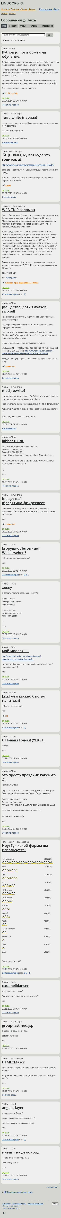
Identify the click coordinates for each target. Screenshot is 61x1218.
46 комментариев (10, 486)
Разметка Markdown (35, 1203)
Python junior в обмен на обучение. (24, 54)
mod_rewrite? (13, 390)
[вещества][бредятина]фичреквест (23, 500)
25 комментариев (10, 378)
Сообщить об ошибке (11, 1206)
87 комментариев (10, 727)
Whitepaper (11, 278)
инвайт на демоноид (20, 1152)
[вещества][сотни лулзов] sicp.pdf (25, 309)
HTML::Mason (13, 1062)
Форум (32, 9)
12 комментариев (10, 1013)
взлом (35, 283)
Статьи (24, 9)
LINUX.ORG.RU (12, 3)
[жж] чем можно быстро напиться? (23, 698)
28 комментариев (10, 683)
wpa (16, 283)
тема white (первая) (19, 117)
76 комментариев (10, 1139)
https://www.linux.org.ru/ (11, 1208)
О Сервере (7, 1203)
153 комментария (10, 575)
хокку (7, 587)
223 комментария (10, 973)
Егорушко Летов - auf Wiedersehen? (20, 550)
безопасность (25, 283)
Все (4, 26)
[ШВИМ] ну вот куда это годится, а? (26, 157)
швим (8, 185)
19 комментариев (10, 833)
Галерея (15, 9)
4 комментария (9, 428)
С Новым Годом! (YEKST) (23, 740)
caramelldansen (15, 985)
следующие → (53, 1187)
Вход (56, 9)
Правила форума (19, 1203)
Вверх (55, 1204)
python (14, 93)
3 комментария (9, 197)
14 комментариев (10, 536)
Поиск (12, 13)
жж (6, 716)
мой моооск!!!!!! (15, 650)
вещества (10, 366)
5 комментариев (10, 142)
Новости (5, 9)
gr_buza (29, 20)
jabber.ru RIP (13, 440)
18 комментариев (10, 638)
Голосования (47, 26)
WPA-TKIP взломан (18, 209)
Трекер (4, 13)
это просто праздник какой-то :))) (29, 777)
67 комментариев (10, 294)
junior (7, 93)
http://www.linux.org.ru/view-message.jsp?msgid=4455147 (28, 165)
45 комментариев (10, 105)
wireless (9, 283)
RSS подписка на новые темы (18, 1192)
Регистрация (45, 9)
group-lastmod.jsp (17, 1025)
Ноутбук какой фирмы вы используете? (25, 847)
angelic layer (13, 1107)
